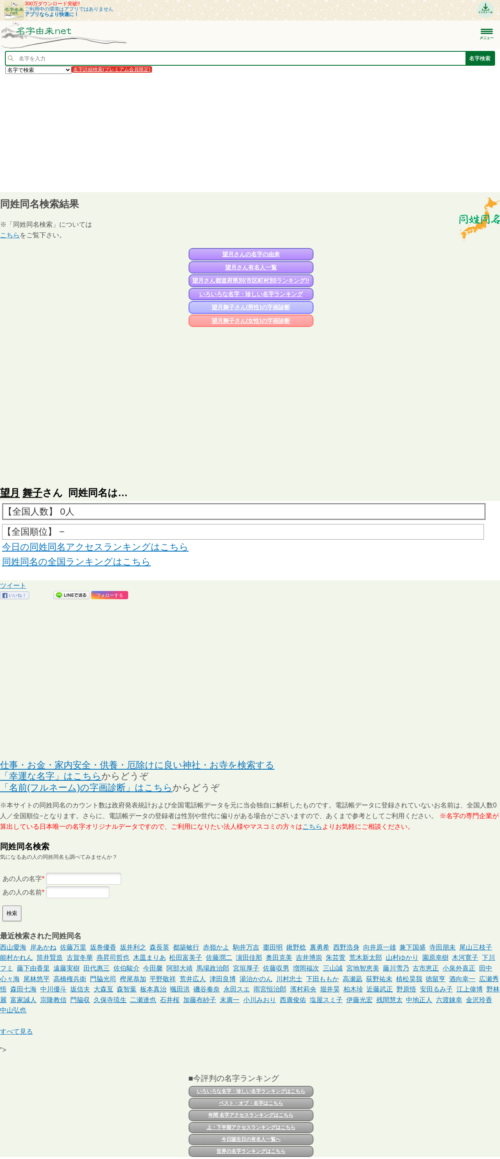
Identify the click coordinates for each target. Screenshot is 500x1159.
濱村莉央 (303, 989)
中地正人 (419, 999)
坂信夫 (80, 989)
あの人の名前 (22, 892)
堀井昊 (330, 989)
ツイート (13, 585)
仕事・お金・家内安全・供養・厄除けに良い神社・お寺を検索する (137, 765)
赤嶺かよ (216, 947)
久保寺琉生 (110, 999)
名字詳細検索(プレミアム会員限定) (111, 69)
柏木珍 (353, 989)
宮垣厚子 (246, 968)
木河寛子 (465, 957)
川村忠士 (289, 978)
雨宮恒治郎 (269, 989)
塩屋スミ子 (326, 999)
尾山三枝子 (475, 947)
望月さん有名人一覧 (251, 267)
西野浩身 (346, 947)
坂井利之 (133, 947)
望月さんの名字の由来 (251, 254)
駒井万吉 (246, 947)
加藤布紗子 (199, 999)
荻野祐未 (379, 978)
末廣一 (230, 999)
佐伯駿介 (126, 968)
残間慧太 (389, 999)
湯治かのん (256, 978)
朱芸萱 (336, 957)
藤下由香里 (33, 968)
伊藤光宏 (359, 999)
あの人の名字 (22, 878)
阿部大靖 (179, 968)
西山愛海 (13, 947)
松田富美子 (185, 957)
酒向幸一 (462, 978)
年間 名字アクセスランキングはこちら (250, 1115)
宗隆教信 (53, 999)
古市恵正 (425, 968)
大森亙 (103, 989)
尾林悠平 (36, 978)
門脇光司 (103, 978)
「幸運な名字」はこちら (50, 776)
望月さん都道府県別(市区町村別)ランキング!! (250, 280)
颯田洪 (180, 989)
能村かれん (16, 957)
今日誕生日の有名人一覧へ (251, 1139)
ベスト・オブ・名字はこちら (251, 1103)
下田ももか (322, 978)
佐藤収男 (276, 968)
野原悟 (406, 989)
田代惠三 (96, 968)
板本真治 (153, 989)
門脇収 (80, 999)
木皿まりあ (149, 957)
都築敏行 (186, 947)
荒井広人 (193, 978)
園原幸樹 (435, 957)
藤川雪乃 (396, 968)
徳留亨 (435, 978)
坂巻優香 (103, 947)
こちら (10, 235)
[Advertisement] (246, 132)
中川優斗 (53, 989)
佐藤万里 (73, 947)
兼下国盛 (412, 947)
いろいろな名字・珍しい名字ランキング (251, 294)
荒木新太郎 (365, 957)
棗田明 (273, 947)
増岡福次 (306, 968)
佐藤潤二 (219, 957)
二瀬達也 (143, 999)
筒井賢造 (50, 957)
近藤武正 (379, 989)
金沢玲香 (479, 999)
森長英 (159, 947)
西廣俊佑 (293, 999)
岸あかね (43, 947)
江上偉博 (469, 989)
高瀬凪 (352, 978)
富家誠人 (23, 999)
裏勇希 (319, 947)
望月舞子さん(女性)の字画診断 (251, 320)
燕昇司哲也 (113, 957)
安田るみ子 (436, 989)
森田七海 (23, 989)
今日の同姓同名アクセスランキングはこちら (95, 547)
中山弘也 (13, 1010)
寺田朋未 (442, 947)
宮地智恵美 (362, 968)
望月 (10, 492)
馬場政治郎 (212, 968)
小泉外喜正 (458, 968)
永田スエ (237, 989)
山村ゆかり (402, 957)
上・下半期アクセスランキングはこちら (251, 1127)
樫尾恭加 (133, 978)
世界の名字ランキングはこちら (251, 1151)
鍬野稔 (296, 947)
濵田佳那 (249, 957)
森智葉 (126, 989)
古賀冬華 (80, 957)
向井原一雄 (379, 947)
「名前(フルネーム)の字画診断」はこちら (86, 787)
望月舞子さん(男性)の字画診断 (251, 307)
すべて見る (16, 1031)
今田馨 (153, 968)
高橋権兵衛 (69, 978)
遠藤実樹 (66, 968)
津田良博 (223, 978)
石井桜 (170, 999)
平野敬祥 (163, 978)
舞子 (32, 492)
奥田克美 (279, 957)
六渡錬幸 (449, 999)
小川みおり (259, 999)
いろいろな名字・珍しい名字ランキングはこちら (251, 1091)
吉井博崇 (309, 957)
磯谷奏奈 (207, 989)
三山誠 (333, 968)
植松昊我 (409, 978)
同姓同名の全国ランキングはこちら (76, 562)
